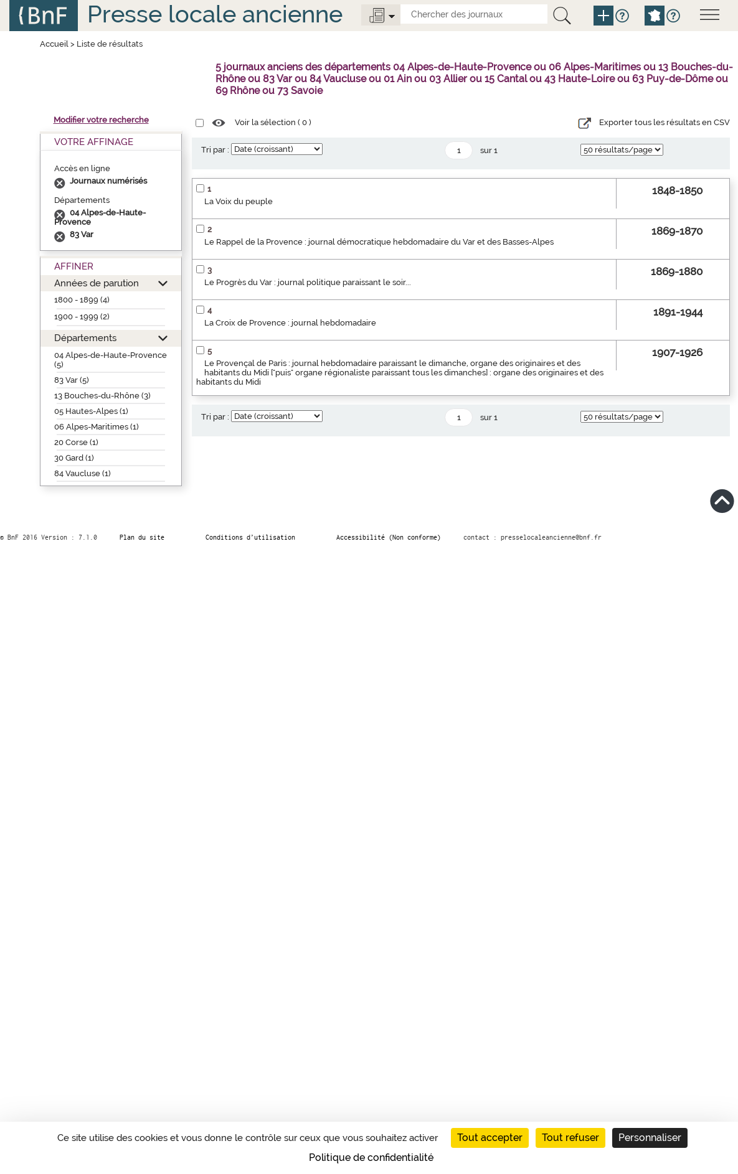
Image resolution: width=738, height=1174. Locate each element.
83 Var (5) (71, 380)
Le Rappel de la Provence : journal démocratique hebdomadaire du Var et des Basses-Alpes (379, 242)
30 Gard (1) (74, 458)
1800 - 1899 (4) (82, 299)
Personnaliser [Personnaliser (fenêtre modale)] (649, 1137)
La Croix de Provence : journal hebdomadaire (290, 322)
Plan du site (142, 537)
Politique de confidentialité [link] (371, 1157)
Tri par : (215, 149)
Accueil (54, 44)
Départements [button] (85, 337)
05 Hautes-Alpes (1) (91, 411)
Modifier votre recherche (101, 119)
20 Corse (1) (76, 442)
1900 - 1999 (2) (82, 316)
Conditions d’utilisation (250, 537)
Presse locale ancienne (215, 14)
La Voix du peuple (238, 201)
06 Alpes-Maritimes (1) (96, 426)
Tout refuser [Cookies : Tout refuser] (570, 1137)
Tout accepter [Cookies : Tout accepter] (490, 1137)
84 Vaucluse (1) (82, 473)
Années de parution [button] (96, 283)
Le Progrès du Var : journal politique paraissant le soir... (307, 282)
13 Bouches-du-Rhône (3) (102, 395)
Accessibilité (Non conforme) (388, 537)
